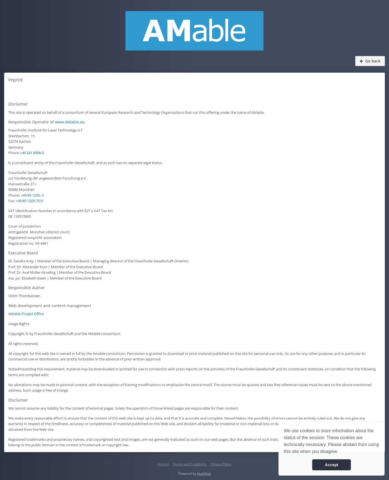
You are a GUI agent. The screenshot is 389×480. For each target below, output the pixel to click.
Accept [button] (331, 465)
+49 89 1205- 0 (32, 195)
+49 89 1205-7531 (30, 200)
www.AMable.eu (70, 122)
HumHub (204, 473)
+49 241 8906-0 (32, 152)
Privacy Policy (221, 464)
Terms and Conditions (190, 464)
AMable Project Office (26, 313)
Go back (370, 61)
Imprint (163, 464)
